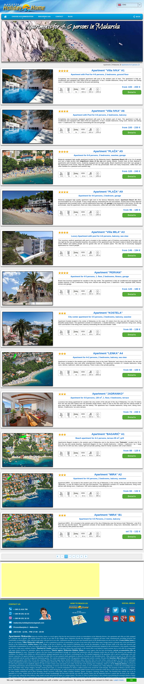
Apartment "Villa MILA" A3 (108, 232)
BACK (137, 17)
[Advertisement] (50, 580)
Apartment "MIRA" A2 (108, 474)
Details (132, 92)
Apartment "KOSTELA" (108, 312)
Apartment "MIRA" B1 (108, 514)
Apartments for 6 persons (130, 65)
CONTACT (59, 16)
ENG (122, 5)
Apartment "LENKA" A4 (108, 353)
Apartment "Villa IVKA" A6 (107, 110)
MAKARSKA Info (44, 17)
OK (131, 680)
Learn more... (119, 680)
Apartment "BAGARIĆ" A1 (108, 434)
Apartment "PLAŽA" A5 (108, 151)
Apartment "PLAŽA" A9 (108, 191)
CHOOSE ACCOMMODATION (22, 17)
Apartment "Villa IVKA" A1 (107, 70)
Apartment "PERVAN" (108, 272)
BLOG (70, 16)
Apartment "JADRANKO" (108, 393)
